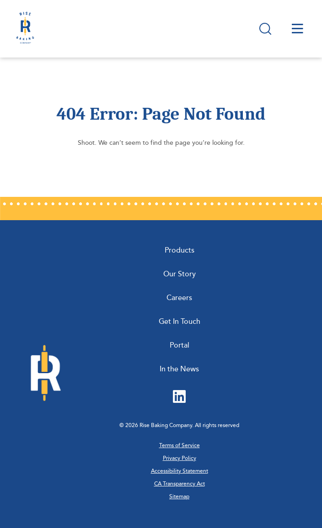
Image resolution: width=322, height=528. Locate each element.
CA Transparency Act (179, 483)
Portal (179, 345)
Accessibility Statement (179, 471)
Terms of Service (179, 445)
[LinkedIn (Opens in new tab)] (179, 397)
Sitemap (179, 496)
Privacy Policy (179, 458)
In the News (179, 369)
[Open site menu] (297, 28)
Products (179, 250)
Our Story (179, 274)
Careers (179, 297)
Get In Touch (179, 321)
